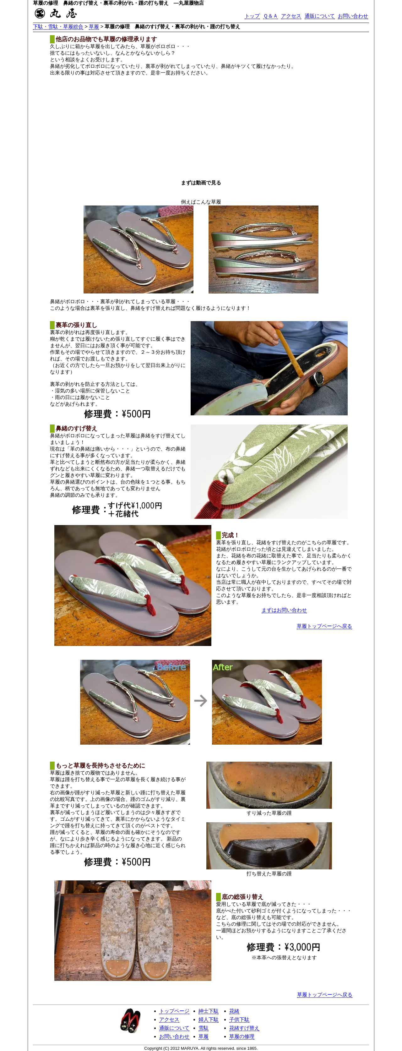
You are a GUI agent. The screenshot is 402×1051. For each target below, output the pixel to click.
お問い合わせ (353, 16)
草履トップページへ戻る (324, 626)
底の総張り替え (242, 897)
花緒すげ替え (244, 1028)
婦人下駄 (208, 1019)
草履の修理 (241, 1036)
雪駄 (203, 1028)
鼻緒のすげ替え (76, 428)
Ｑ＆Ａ (270, 16)
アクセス (291, 16)
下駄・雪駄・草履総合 (58, 26)
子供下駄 (239, 1019)
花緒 (234, 1011)
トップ (252, 16)
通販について (320, 16)
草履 (94, 26)
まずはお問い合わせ (284, 610)
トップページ (174, 1011)
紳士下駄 (208, 1011)
